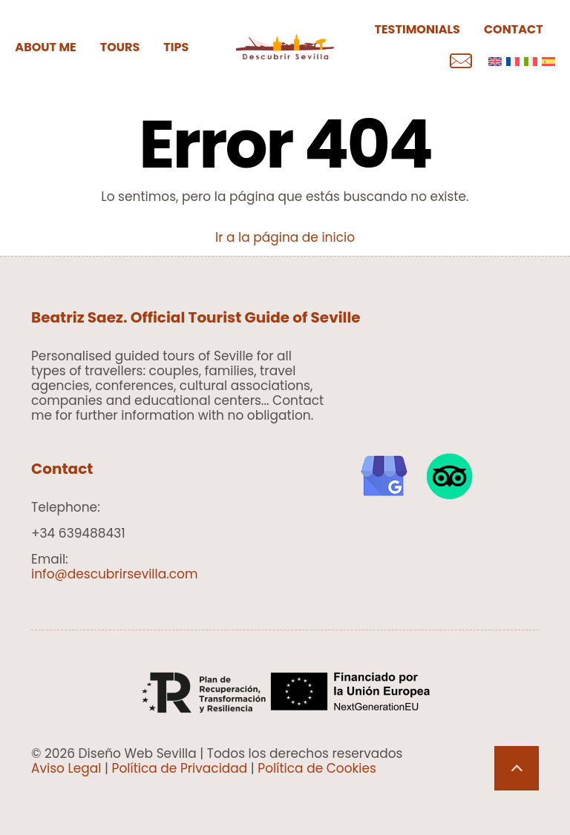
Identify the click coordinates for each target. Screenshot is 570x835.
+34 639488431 (78, 533)
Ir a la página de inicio (285, 237)
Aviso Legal (66, 768)
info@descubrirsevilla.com (114, 574)
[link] (383, 476)
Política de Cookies (317, 768)
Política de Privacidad (180, 768)
